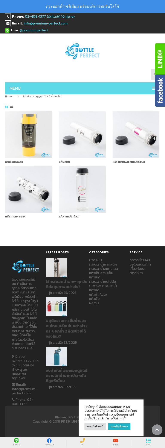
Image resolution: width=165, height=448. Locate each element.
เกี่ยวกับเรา (137, 268)
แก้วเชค (94, 277)
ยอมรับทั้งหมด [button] (119, 426)
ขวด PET (95, 260)
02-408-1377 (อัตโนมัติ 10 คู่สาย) (50, 16)
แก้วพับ (94, 298)
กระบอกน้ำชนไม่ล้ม (102, 281)
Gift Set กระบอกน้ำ (103, 285)
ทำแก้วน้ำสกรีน (14, 162)
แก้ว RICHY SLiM (15, 217)
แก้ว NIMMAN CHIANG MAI (129, 162)
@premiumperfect (34, 30)
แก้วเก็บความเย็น (101, 272)
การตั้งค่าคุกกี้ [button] (95, 426)
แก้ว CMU (64, 162)
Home (8, 96)
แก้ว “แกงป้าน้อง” (69, 217)
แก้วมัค (94, 290)
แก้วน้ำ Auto (98, 294)
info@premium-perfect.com (46, 23)
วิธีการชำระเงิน (140, 260)
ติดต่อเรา (136, 272)
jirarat (54, 292)
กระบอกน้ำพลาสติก (103, 264)
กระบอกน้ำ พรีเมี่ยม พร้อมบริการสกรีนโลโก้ (82, 6)
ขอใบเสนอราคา (140, 264)
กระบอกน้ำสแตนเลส (103, 268)
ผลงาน (94, 302)
